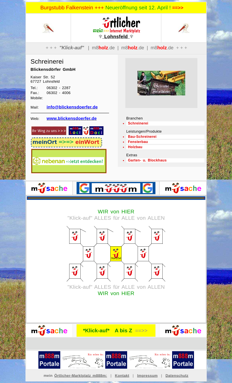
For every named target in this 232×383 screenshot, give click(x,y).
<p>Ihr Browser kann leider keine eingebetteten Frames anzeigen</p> (161, 83)
